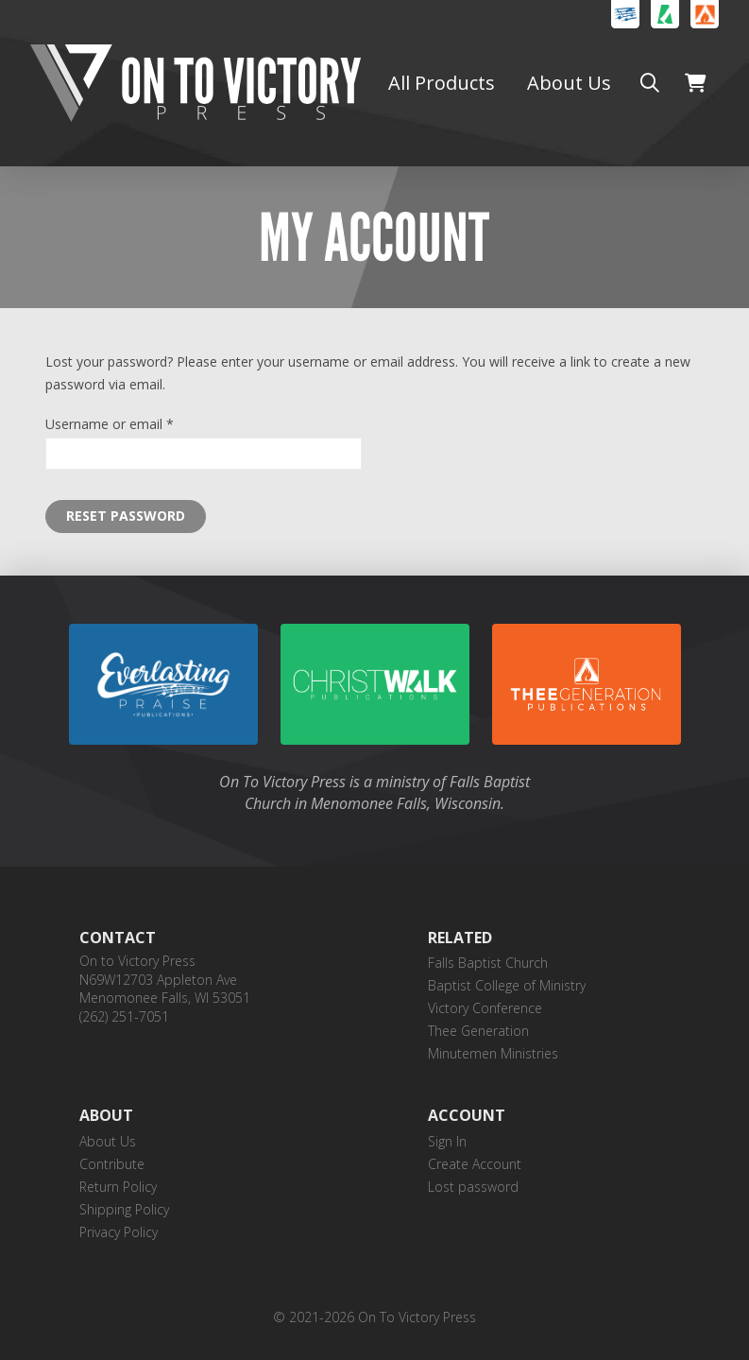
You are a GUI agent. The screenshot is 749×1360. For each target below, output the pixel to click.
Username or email (136, 423)
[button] (649, 83)
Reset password (125, 516)
